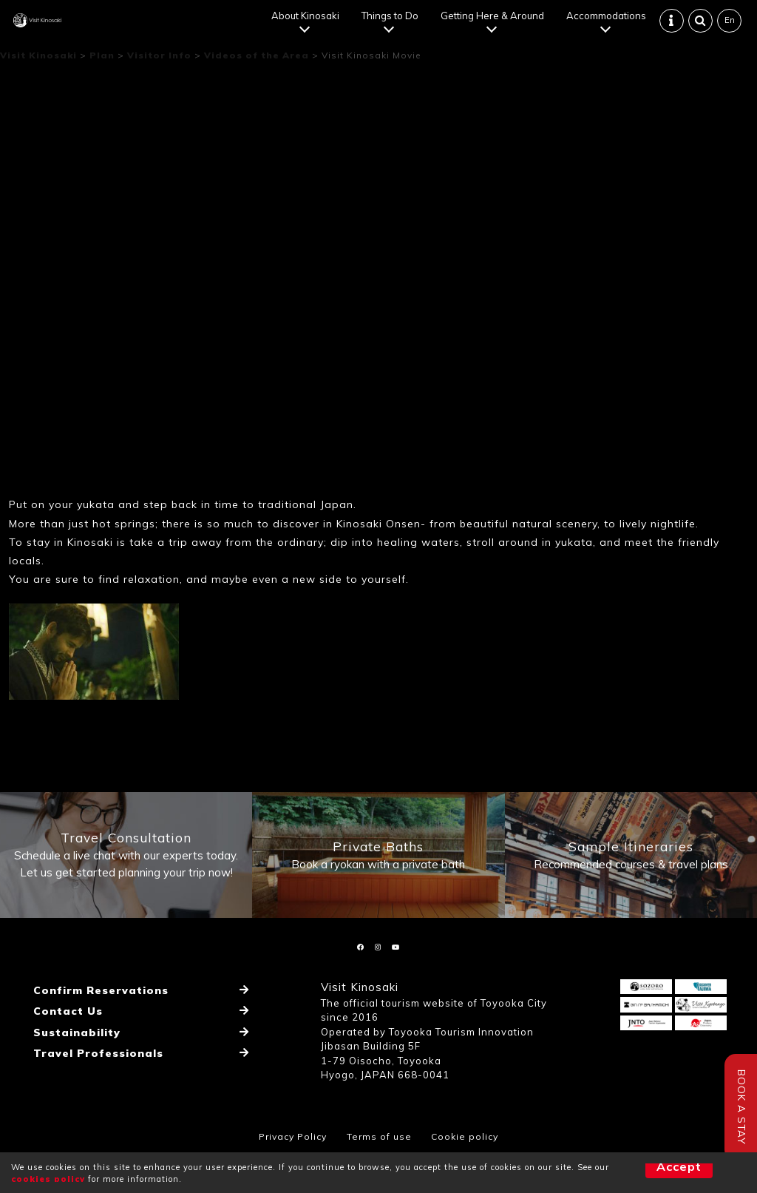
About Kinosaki (308, 22)
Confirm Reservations (94, 1028)
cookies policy (48, 1179)
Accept (653, 1172)
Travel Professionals (91, 1071)
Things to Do (392, 22)
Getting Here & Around (494, 22)
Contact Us (63, 1042)
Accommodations (608, 22)
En (731, 26)
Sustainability (72, 1057)
